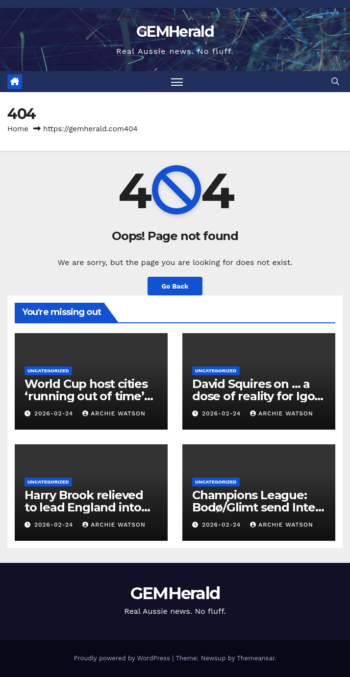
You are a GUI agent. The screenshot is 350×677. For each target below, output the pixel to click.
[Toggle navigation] (177, 81)
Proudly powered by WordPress (123, 658)
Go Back (174, 286)
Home (17, 128)
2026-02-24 (54, 413)
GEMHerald (175, 32)
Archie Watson (114, 413)
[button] (335, 81)
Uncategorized (48, 370)
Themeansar (256, 658)
